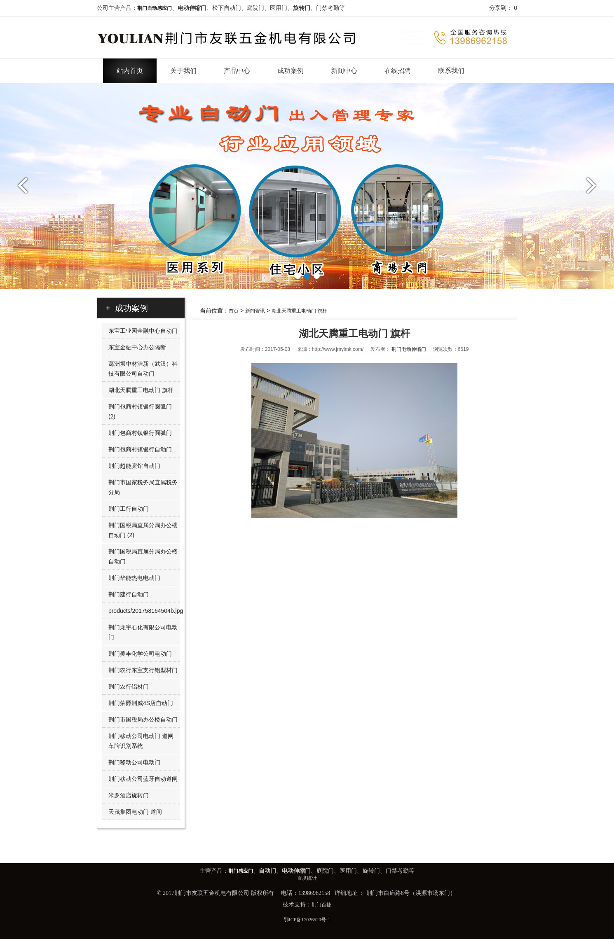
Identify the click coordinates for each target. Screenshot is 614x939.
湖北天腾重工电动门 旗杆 (299, 311)
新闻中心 (344, 70)
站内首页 (130, 70)
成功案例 (290, 70)
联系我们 (451, 70)
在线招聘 (397, 70)
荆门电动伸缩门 (408, 349)
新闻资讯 (255, 311)
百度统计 (307, 878)
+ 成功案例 (126, 308)
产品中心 (237, 70)
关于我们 (183, 70)
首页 (234, 311)
